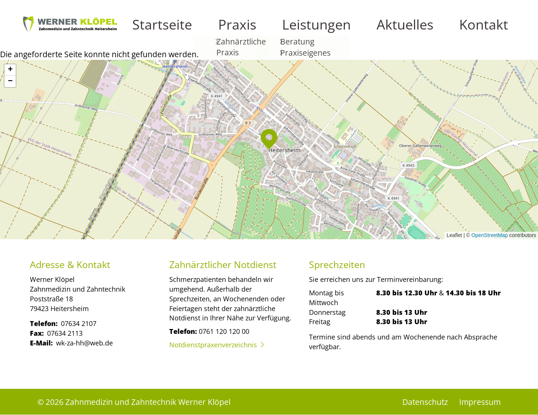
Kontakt (497, 30)
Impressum (480, 401)
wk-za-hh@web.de (84, 342)
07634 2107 (78, 323)
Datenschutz (425, 401)
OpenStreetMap (489, 235)
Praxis (366, 30)
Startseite (326, 30)
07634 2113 (65, 333)
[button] (269, 139)
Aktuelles (455, 30)
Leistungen (408, 30)
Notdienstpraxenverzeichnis (213, 344)
